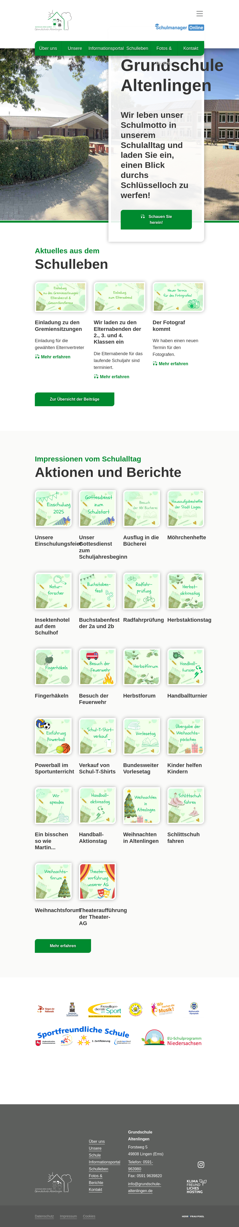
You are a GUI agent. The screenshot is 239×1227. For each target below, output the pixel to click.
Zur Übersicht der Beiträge (74, 399)
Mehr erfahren (52, 356)
